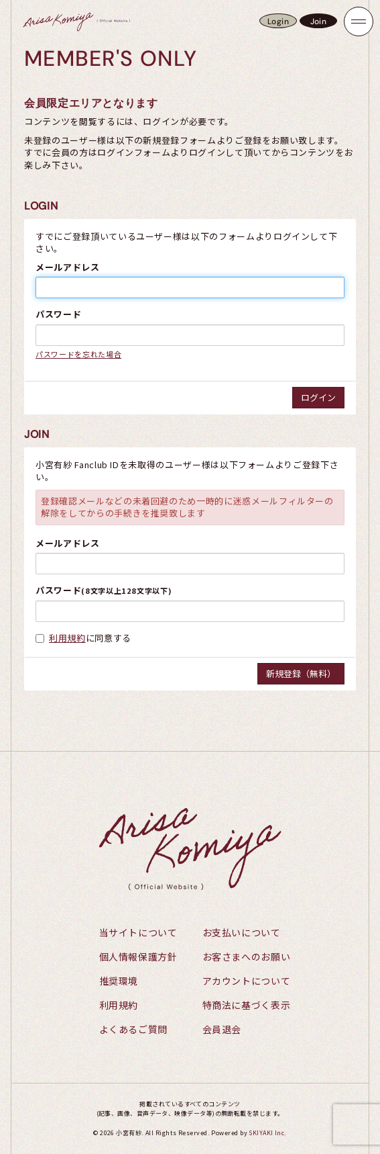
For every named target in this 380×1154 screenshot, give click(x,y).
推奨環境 (119, 980)
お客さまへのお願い (246, 956)
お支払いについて (241, 932)
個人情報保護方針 (138, 956)
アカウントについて (246, 980)
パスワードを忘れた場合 (78, 354)
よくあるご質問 (133, 1029)
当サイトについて (138, 932)
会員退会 (222, 1029)
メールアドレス (68, 267)
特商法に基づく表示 (246, 1005)
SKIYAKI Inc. (267, 1132)
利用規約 (67, 637)
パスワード (58, 314)
